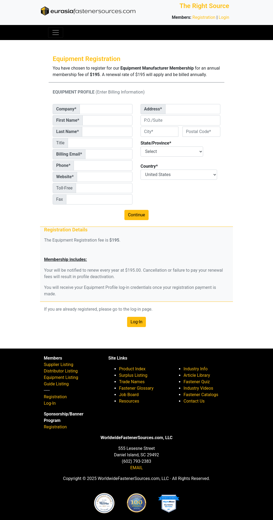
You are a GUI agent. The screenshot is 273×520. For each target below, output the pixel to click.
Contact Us (194, 401)
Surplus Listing (133, 375)
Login (224, 17)
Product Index (132, 368)
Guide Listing (56, 383)
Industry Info (196, 368)
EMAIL (136, 467)
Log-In (136, 321)
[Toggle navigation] (55, 32)
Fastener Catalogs (201, 394)
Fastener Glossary (136, 388)
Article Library (197, 375)
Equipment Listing (61, 377)
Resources (129, 401)
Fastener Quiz (197, 381)
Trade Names (132, 381)
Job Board (129, 394)
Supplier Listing (58, 364)
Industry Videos (198, 388)
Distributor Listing (61, 371)
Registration (203, 17)
